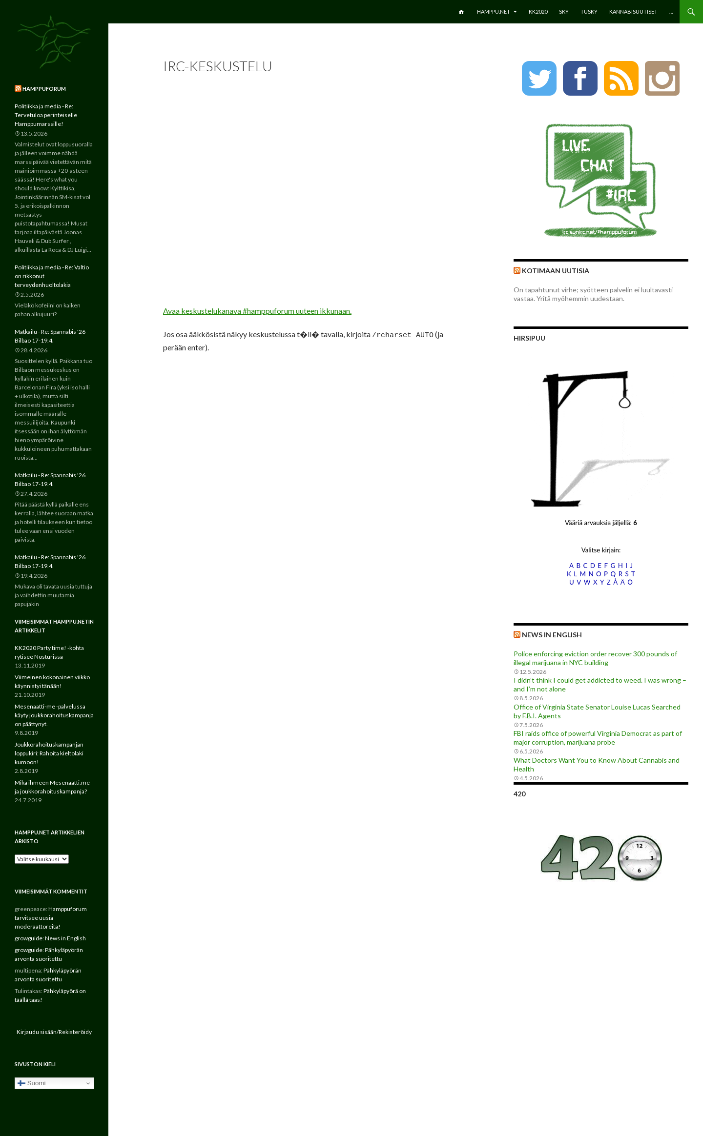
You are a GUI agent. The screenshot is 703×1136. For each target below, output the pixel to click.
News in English (552, 634)
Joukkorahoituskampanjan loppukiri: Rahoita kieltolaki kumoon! (49, 753)
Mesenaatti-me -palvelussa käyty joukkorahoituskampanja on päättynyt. (54, 715)
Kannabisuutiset (633, 11)
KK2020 (538, 11)
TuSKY (589, 11)
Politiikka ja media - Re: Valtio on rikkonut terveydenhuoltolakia (52, 276)
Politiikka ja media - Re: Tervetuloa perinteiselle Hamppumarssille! (46, 114)
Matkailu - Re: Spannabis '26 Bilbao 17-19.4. (50, 336)
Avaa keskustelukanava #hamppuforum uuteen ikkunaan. (257, 310)
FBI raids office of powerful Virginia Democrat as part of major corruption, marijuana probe (598, 737)
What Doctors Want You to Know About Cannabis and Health (597, 764)
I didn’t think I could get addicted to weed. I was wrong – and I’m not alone (600, 684)
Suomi (31, 1083)
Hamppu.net (493, 11)
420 (519, 794)
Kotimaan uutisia (555, 270)
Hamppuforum (44, 88)
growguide (28, 938)
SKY (564, 11)
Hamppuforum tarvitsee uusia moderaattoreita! (51, 917)
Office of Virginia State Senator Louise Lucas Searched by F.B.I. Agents (597, 711)
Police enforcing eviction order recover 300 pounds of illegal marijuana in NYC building (595, 658)
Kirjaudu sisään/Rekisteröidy (54, 1031)
